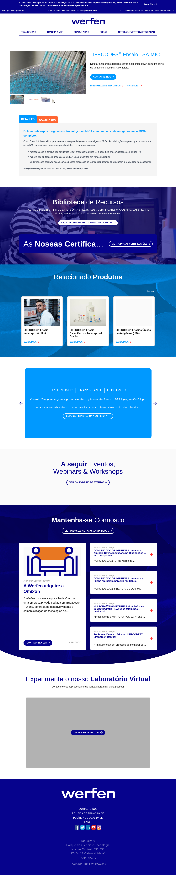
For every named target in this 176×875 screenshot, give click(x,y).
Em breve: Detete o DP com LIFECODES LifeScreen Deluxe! (118, 629)
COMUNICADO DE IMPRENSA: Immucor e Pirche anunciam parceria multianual (118, 573)
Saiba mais (30, 335)
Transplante (55, 32)
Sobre (103, 32)
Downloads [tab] (47, 120)
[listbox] (88, 314)
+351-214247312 (68, 10)
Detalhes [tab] (28, 119)
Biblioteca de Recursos (105, 85)
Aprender (133, 85)
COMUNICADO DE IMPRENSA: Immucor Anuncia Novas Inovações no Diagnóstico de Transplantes (118, 546)
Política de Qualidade (88, 818)
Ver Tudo (75, 636)
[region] (88, 314)
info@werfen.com (88, 10)
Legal (88, 822)
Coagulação (81, 32)
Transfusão (28, 32)
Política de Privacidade (88, 813)
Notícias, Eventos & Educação (136, 32)
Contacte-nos (87, 809)
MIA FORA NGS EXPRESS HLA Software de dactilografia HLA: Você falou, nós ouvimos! (119, 602)
